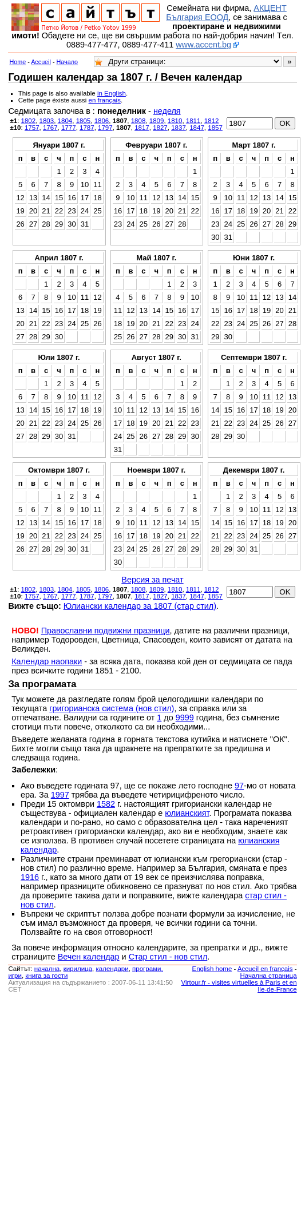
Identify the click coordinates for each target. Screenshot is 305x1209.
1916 (30, 877)
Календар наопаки (46, 661)
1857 (215, 127)
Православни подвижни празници (105, 630)
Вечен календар (89, 956)
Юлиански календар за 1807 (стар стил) (140, 606)
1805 (83, 120)
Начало (67, 61)
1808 (138, 120)
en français (105, 100)
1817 (141, 127)
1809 (156, 120)
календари (112, 968)
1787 (87, 127)
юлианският (187, 813)
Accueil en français (265, 968)
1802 (28, 120)
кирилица (78, 968)
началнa (47, 968)
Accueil (41, 61)
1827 (160, 127)
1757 (32, 127)
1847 (196, 127)
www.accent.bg (203, 44)
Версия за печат (152, 579)
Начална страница (268, 975)
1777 (68, 127)
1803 (46, 120)
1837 (178, 127)
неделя (167, 111)
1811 (193, 120)
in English (111, 93)
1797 (105, 127)
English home (212, 968)
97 (239, 785)
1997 (60, 794)
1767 (50, 127)
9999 (185, 717)
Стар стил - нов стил (168, 956)
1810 (175, 120)
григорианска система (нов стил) (111, 708)
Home (17, 61)
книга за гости (46, 975)
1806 (101, 120)
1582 (106, 803)
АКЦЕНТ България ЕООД (226, 12)
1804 (65, 120)
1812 (211, 120)
